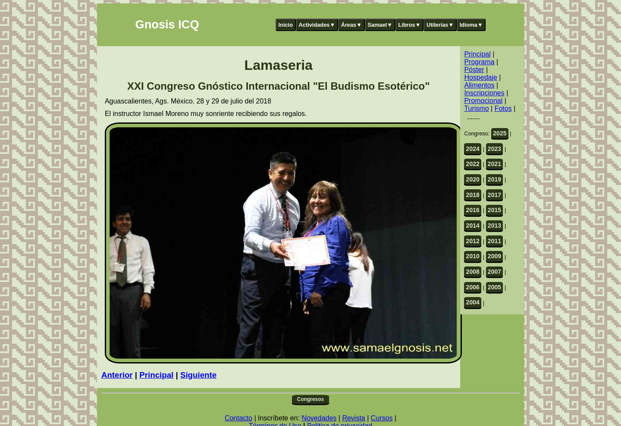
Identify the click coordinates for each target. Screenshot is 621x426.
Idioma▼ (471, 25)
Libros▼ (409, 25)
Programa (479, 62)
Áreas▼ (351, 25)
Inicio (286, 25)
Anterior (117, 374)
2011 (494, 241)
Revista (353, 418)
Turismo (476, 108)
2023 (494, 148)
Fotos (503, 108)
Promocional (483, 100)
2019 (494, 179)
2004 (473, 302)
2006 (473, 287)
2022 (473, 163)
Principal (156, 374)
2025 (499, 133)
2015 (494, 210)
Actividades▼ (317, 25)
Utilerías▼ (440, 25)
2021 (494, 163)
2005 (494, 287)
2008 (473, 271)
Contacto (238, 418)
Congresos (310, 399)
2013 (494, 225)
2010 (473, 256)
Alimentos (479, 85)
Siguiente (198, 374)
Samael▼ (379, 25)
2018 (473, 194)
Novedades (318, 418)
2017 (494, 194)
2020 (473, 179)
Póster (474, 69)
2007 (494, 271)
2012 (473, 241)
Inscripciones (484, 93)
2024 (473, 148)
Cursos (382, 418)
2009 (494, 256)
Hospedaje (480, 77)
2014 (473, 225)
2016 (473, 210)
